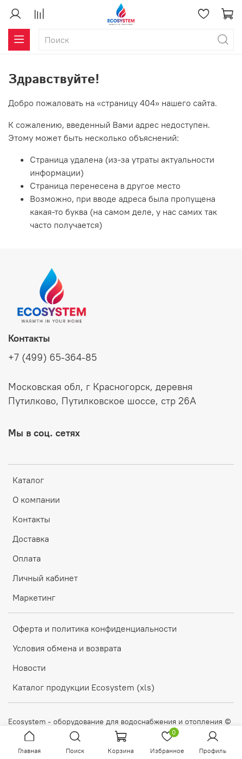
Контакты (31, 519)
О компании (36, 499)
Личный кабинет (45, 577)
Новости (29, 667)
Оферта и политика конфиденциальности (95, 628)
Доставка (31, 538)
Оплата (27, 558)
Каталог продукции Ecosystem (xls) (83, 687)
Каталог (28, 479)
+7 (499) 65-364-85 (52, 357)
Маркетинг (34, 597)
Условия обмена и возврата (67, 648)
